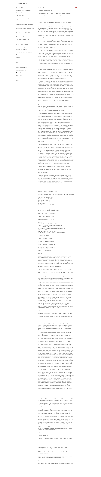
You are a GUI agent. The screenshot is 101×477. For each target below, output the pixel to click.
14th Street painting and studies (22, 39)
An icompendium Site (67, 475)
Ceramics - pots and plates (21, 49)
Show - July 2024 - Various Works (22, 7)
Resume (18, 59)
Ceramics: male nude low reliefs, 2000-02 (24, 52)
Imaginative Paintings (20, 12)
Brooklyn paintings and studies (22, 44)
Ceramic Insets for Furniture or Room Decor (24, 22)
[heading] (20, 3)
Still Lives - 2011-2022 (20, 15)
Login (17, 80)
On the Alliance (19, 75)
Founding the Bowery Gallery (22, 72)
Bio (17, 62)
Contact (17, 65)
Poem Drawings (19, 54)
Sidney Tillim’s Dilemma (21, 70)
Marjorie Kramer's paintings (21, 67)
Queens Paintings (19, 41)
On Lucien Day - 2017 (20, 77)
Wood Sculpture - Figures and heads (23, 10)
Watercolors (18, 57)
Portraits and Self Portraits (21, 36)
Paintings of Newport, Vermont (22, 47)
